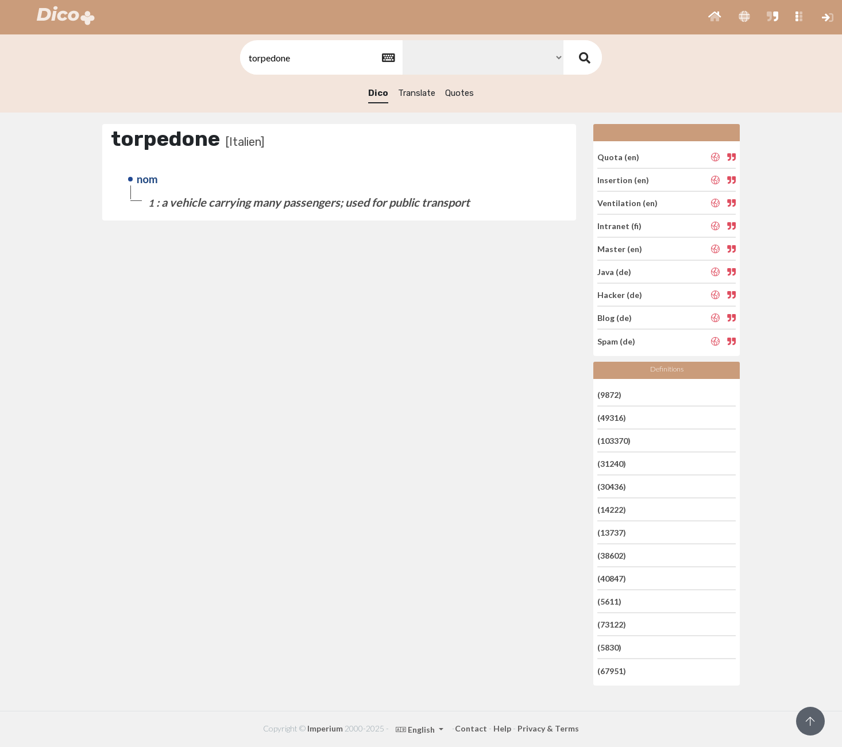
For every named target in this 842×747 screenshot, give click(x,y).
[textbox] (320, 58)
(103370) (614, 441)
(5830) (609, 647)
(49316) (611, 418)
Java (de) (614, 272)
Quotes (459, 93)
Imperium (325, 728)
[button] (715, 17)
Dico (378, 93)
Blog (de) (614, 318)
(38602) (611, 555)
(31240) (611, 464)
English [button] (416, 729)
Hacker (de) (619, 295)
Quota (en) (618, 156)
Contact (471, 728)
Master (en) (619, 249)
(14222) (611, 509)
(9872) (609, 394)
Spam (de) (616, 341)
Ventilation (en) (627, 203)
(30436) (611, 486)
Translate (416, 93)
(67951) (611, 670)
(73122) (611, 624)
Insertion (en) (623, 180)
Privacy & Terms (548, 728)
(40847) (611, 578)
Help (502, 728)
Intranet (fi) (619, 226)
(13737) (611, 532)
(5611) (609, 601)
